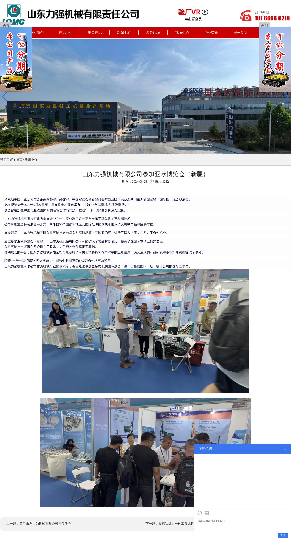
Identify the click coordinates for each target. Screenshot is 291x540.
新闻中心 (30, 159)
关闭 (6, 25)
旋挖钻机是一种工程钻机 (176, 523)
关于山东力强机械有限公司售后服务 (45, 523)
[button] (5, 96)
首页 (19, 159)
